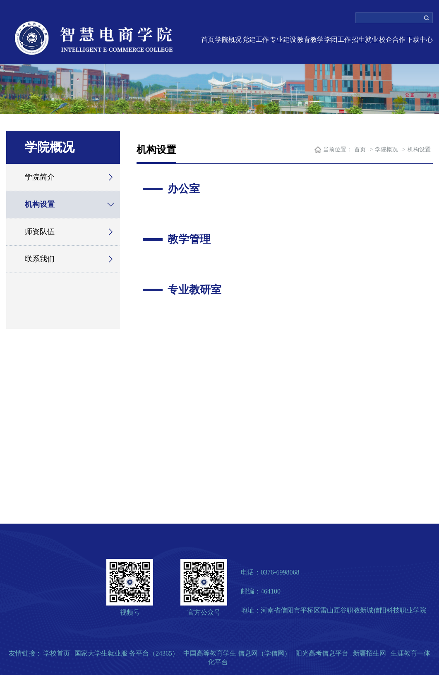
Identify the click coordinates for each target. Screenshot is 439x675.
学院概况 (228, 39)
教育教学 (310, 39)
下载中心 (419, 39)
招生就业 (365, 39)
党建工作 (255, 39)
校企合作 (392, 39)
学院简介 (40, 177)
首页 (207, 39)
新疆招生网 (369, 653)
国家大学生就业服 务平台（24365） (126, 653)
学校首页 (56, 653)
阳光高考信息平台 (321, 653)
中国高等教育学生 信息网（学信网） (237, 653)
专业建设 (283, 39)
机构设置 (40, 204)
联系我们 (40, 259)
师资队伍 (40, 231)
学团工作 (337, 39)
